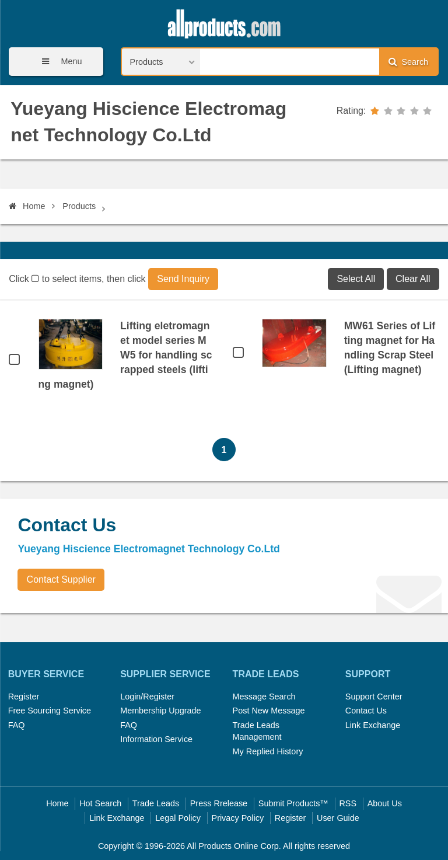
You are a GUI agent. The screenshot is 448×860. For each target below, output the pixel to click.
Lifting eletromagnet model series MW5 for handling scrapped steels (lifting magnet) (125, 355)
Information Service (156, 739)
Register (24, 696)
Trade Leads (155, 803)
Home (27, 206)
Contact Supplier (61, 579)
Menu (58, 61)
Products (79, 206)
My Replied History (268, 751)
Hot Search (100, 803)
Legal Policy (178, 818)
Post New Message (269, 710)
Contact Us (366, 710)
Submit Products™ (293, 803)
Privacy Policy (238, 818)
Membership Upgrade (160, 710)
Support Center (373, 696)
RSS (347, 803)
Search (408, 62)
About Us (385, 803)
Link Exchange (372, 725)
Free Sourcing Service (49, 710)
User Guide (338, 818)
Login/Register (147, 696)
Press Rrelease (218, 803)
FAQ (16, 725)
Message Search (264, 696)
